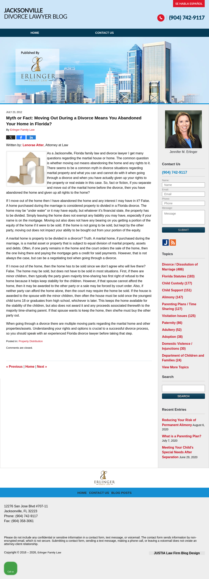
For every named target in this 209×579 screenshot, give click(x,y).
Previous (14, 366)
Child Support (175, 286)
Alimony (171, 293)
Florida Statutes (176, 273)
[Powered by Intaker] (174, 570)
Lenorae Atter (33, 145)
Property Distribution (31, 341)
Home (34, 32)
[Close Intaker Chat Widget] (195, 448)
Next (42, 366)
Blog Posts (121, 479)
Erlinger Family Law (50, 539)
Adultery (171, 323)
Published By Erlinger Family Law (181, 10)
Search (183, 386)
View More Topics (174, 357)
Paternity (171, 316)
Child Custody (175, 280)
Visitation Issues (177, 310)
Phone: (166, 197)
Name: (165, 179)
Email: (165, 188)
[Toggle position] (187, 448)
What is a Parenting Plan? (179, 425)
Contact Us (104, 32)
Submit (183, 228)
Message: (167, 206)
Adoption (171, 329)
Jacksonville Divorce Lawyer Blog (35, 13)
